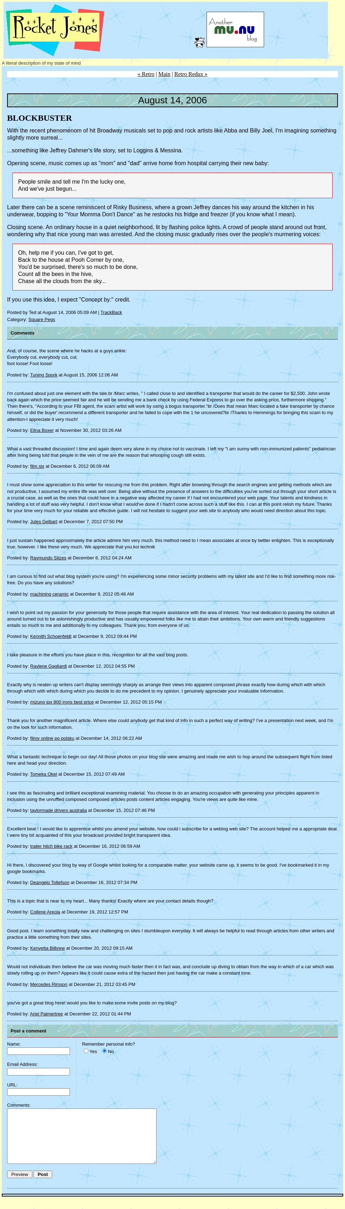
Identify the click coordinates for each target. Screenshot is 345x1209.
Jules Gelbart (44, 521)
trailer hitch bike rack (51, 846)
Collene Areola (45, 912)
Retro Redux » (190, 74)
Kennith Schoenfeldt (50, 636)
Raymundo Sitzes (48, 557)
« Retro (145, 74)
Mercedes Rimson (48, 984)
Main (164, 74)
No (111, 1051)
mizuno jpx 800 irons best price (62, 702)
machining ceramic (49, 594)
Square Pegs (41, 319)
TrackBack (111, 312)
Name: (14, 1044)
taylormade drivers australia (58, 810)
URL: (12, 1085)
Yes (93, 1051)
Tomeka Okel (43, 774)
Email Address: (22, 1064)
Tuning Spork (44, 375)
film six (37, 466)
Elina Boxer (42, 430)
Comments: (19, 1105)
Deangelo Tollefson (49, 882)
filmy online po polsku (52, 738)
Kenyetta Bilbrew (47, 948)
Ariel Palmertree (46, 1013)
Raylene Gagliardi (48, 666)
